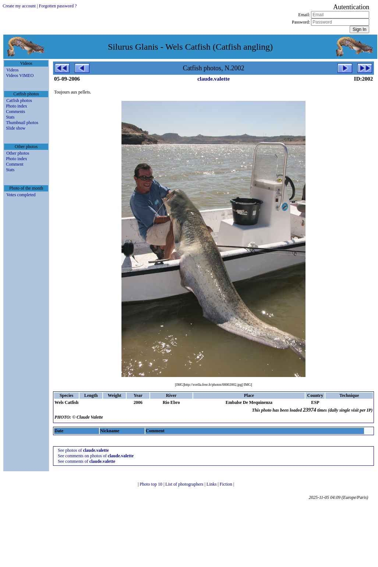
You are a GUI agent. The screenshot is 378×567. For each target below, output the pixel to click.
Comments (15, 111)
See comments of (86, 461)
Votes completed (20, 194)
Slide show (15, 128)
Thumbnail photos (22, 122)
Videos (12, 70)
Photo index (16, 106)
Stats (10, 117)
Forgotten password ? (58, 5)
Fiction (226, 484)
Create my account (19, 5)
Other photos (17, 153)
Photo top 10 (151, 484)
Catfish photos (19, 100)
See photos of (83, 450)
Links (212, 484)
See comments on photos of (96, 455)
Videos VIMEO (19, 75)
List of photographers (184, 484)
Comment (14, 164)
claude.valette (213, 79)
